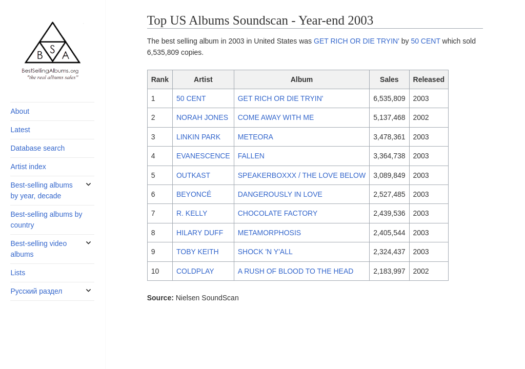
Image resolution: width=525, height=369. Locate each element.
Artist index (28, 166)
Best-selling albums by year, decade (41, 190)
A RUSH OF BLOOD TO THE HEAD (296, 271)
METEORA (255, 137)
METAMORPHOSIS (269, 233)
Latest (20, 130)
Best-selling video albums (38, 248)
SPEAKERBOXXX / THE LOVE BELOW (302, 175)
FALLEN (251, 156)
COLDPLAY (195, 271)
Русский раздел (36, 291)
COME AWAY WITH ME (276, 117)
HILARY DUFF (199, 233)
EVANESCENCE (203, 156)
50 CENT (425, 41)
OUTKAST (193, 175)
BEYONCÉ (193, 194)
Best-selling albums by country (46, 219)
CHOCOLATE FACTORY (278, 213)
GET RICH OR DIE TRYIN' (356, 41)
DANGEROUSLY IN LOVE (280, 194)
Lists (17, 273)
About (19, 111)
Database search (37, 148)
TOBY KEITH (197, 252)
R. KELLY (191, 213)
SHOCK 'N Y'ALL (265, 252)
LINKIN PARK (198, 137)
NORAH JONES (202, 117)
